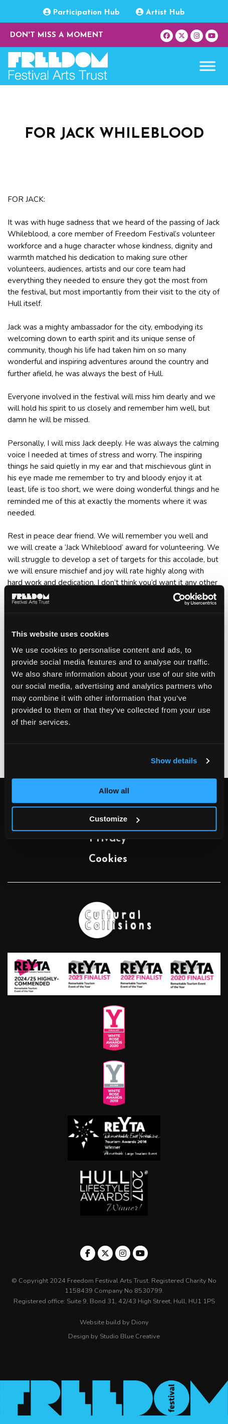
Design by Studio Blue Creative (114, 1336)
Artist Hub (160, 12)
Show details (174, 760)
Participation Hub (81, 12)
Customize (114, 818)
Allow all (114, 790)
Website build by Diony (114, 1322)
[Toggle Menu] (207, 66)
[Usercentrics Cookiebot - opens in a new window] (172, 599)
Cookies (108, 859)
